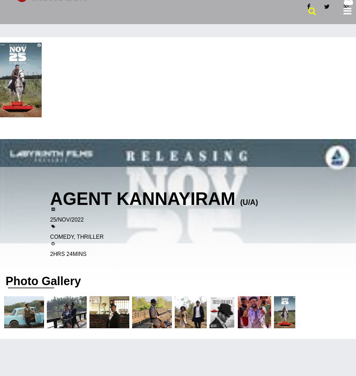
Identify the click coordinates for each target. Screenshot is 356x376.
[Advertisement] (178, 107)
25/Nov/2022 (67, 220)
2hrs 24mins (68, 254)
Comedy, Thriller (77, 237)
